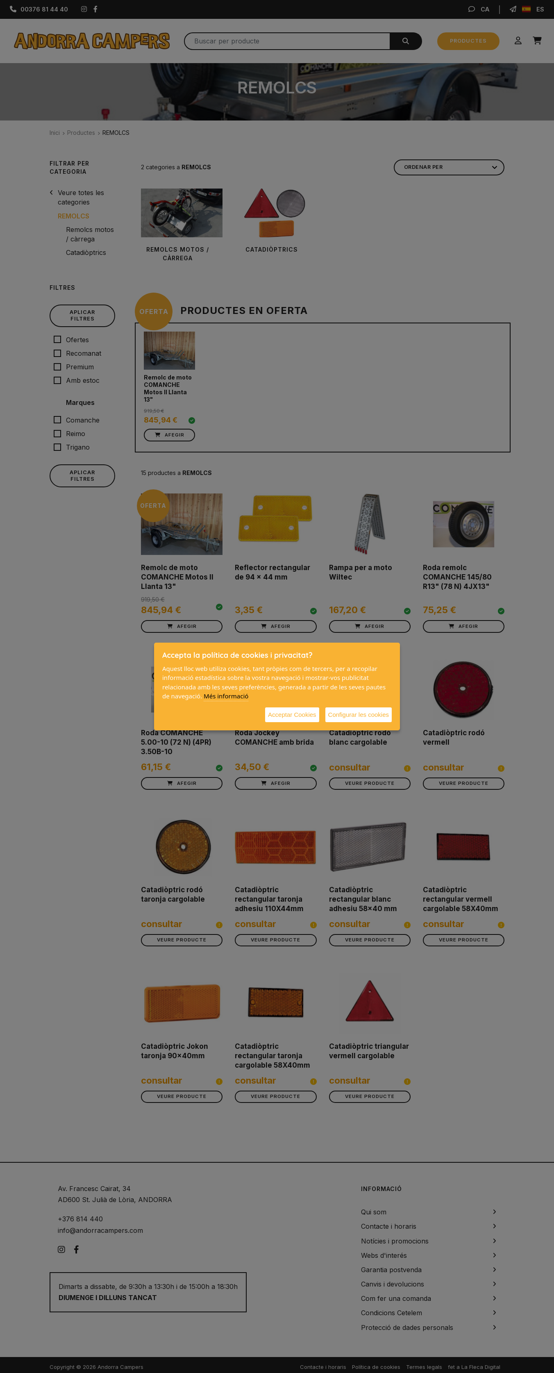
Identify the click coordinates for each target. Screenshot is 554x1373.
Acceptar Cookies (292, 714)
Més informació (226, 696)
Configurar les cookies (358, 714)
